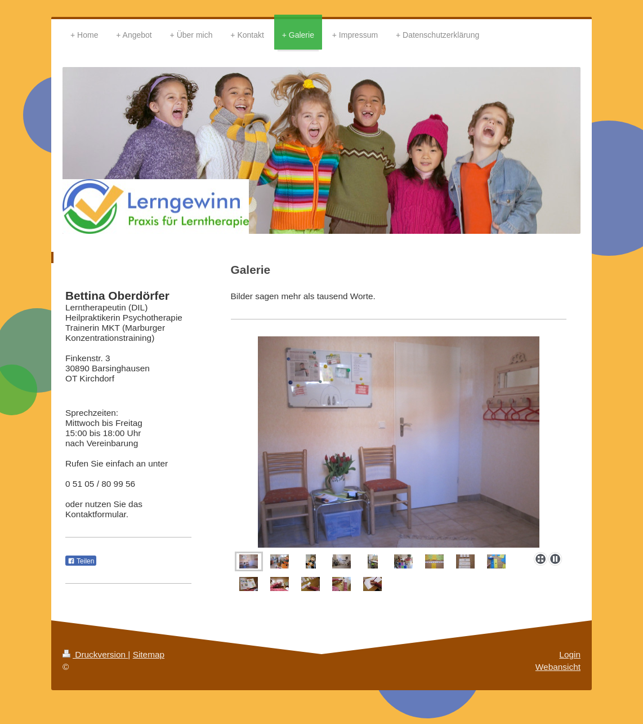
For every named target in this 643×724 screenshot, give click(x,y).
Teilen (81, 561)
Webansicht (558, 667)
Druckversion (95, 654)
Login (570, 654)
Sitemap (148, 654)
